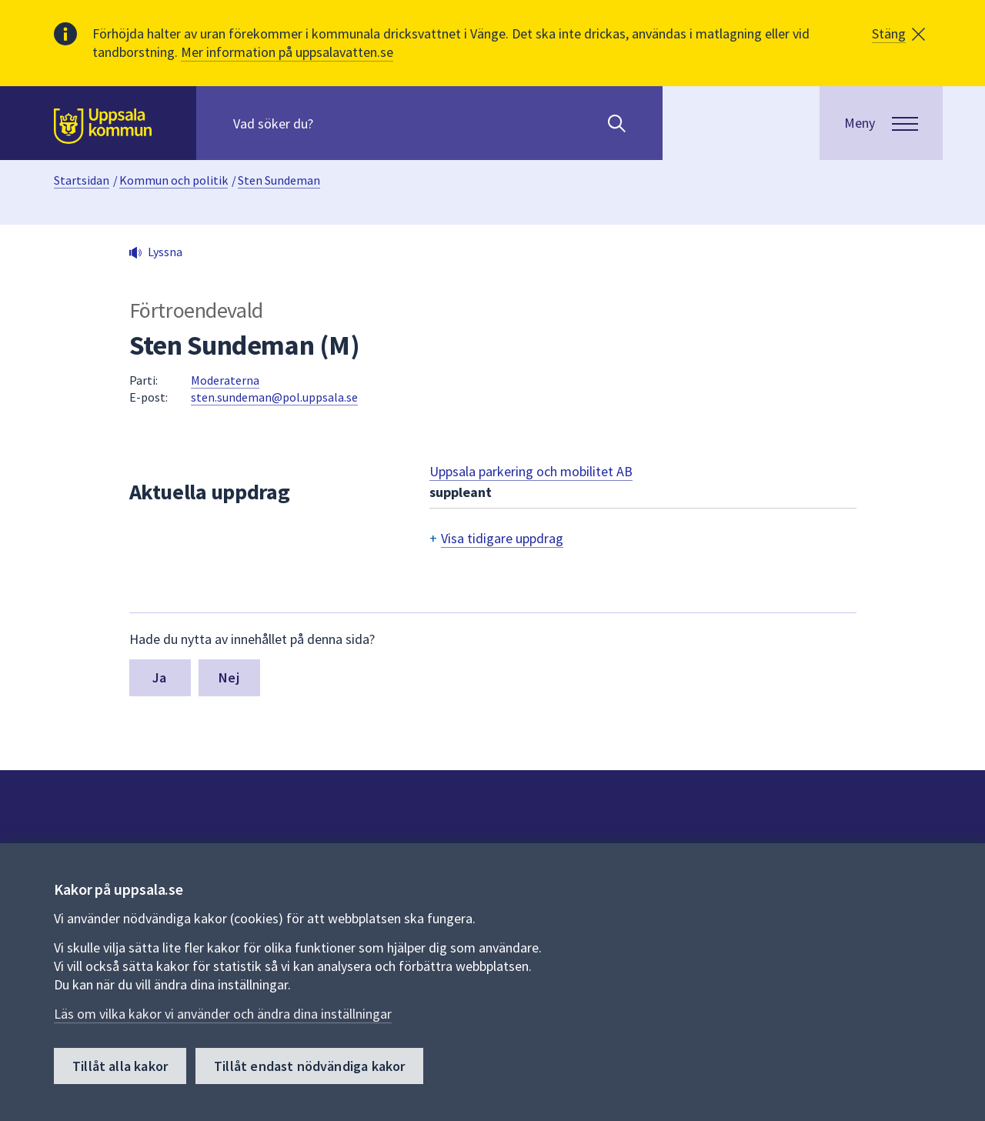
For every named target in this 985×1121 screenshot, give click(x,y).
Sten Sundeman (279, 180)
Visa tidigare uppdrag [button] (502, 538)
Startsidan (81, 180)
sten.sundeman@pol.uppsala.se (274, 397)
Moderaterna (225, 380)
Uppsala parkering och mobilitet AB (531, 471)
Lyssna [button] (165, 251)
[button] (898, 34)
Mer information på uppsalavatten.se (287, 52)
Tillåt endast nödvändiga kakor (309, 1066)
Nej (229, 677)
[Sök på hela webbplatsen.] (332, 123)
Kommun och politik (173, 180)
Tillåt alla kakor (120, 1066)
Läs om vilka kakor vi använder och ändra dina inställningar (223, 1014)
